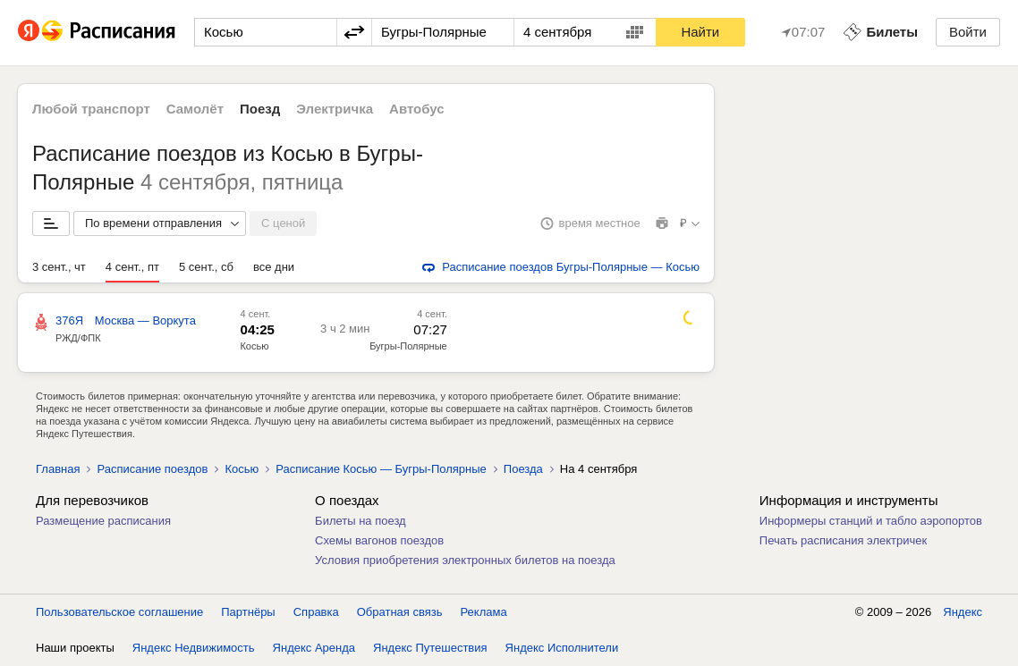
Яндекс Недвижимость (193, 647)
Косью (254, 346)
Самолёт (195, 108)
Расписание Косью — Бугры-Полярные (381, 469)
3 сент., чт (59, 267)
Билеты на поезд (360, 520)
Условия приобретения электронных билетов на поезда (465, 560)
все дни (273, 267)
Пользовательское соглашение (119, 612)
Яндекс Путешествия (430, 647)
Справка (316, 612)
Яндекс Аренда (314, 647)
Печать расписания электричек (843, 540)
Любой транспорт (91, 108)
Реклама (484, 612)
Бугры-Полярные (408, 346)
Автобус (417, 108)
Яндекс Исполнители (562, 647)
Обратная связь (400, 612)
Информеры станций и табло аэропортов (870, 520)
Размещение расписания (103, 520)
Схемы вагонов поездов (379, 540)
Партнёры (248, 612)
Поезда (523, 469)
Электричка (334, 108)
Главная (58, 469)
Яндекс (962, 612)
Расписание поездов (152, 469)
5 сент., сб (206, 267)
